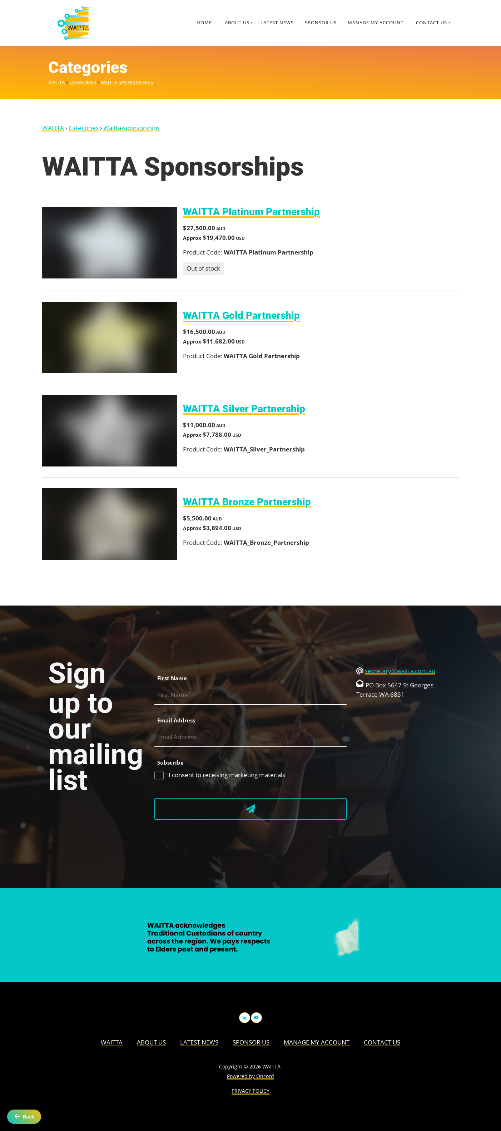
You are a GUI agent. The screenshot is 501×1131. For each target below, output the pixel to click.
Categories (82, 82)
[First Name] (250, 695)
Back (24, 1116)
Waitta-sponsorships (127, 82)
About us (237, 22)
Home (204, 22)
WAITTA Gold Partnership (241, 315)
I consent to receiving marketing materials (226, 775)
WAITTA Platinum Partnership (251, 212)
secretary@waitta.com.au (400, 671)
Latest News (277, 22)
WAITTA (56, 82)
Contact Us (431, 22)
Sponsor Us (321, 22)
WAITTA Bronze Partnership (247, 502)
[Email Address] (250, 737)
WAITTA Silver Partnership (244, 409)
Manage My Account (375, 22)
